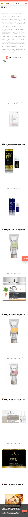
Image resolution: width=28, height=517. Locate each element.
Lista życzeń (17, 0)
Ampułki (3, 440)
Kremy (3, 185)
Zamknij (24, 510)
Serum (3, 143)
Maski (3, 355)
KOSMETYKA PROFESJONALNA (7, 100)
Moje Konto (10, 0)
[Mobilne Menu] (16, 3)
